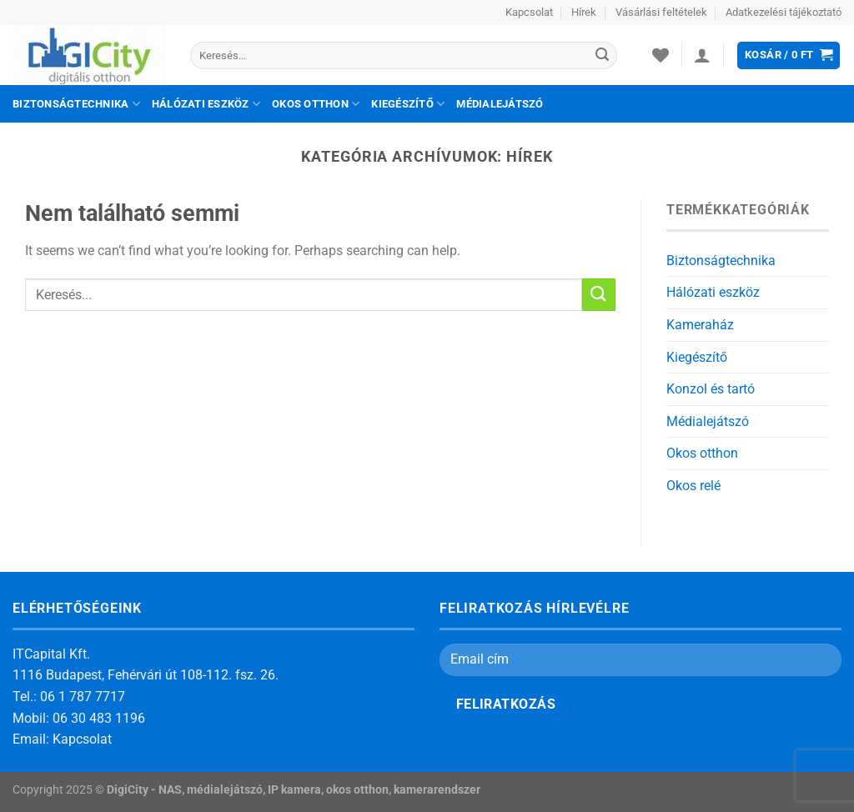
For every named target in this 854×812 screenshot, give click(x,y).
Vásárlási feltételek (661, 12)
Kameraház (700, 325)
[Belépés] (702, 55)
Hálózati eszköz (206, 104)
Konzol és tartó (710, 389)
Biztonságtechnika (76, 104)
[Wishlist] (660, 55)
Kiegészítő (408, 104)
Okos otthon (315, 104)
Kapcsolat (529, 12)
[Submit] (602, 56)
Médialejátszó (499, 104)
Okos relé (693, 486)
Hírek (583, 12)
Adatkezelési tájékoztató (783, 12)
